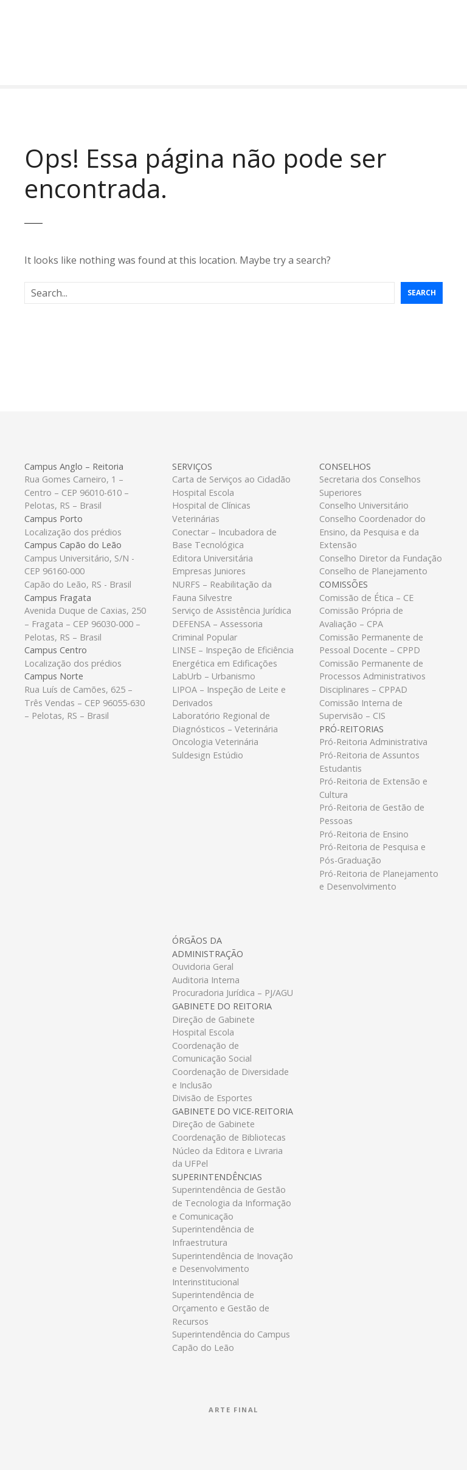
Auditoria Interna (206, 980)
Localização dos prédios (73, 532)
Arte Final (233, 1409)
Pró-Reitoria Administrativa (373, 741)
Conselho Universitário (364, 505)
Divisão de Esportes (212, 1098)
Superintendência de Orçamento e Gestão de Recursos (220, 1308)
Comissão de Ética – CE (366, 597)
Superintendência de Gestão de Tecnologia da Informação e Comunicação (231, 1202)
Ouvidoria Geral (203, 966)
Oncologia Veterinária (215, 741)
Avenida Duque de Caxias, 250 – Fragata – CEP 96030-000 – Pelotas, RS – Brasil (85, 623)
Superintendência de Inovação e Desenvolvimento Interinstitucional (232, 1269)
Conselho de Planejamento (373, 571)
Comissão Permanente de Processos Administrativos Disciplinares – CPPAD (372, 676)
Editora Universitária (212, 558)
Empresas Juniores (209, 571)
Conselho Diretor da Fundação (380, 558)
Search (421, 292)
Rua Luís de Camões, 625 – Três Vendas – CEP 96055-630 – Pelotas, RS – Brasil (84, 702)
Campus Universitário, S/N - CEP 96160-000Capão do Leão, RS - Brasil (79, 571)
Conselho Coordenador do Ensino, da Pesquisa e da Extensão (372, 532)
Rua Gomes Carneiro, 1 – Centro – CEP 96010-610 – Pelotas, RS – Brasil (76, 492)
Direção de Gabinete (213, 1019)
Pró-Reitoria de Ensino (364, 834)
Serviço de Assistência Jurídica (231, 610)
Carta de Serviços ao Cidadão (231, 479)
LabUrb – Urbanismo (213, 676)
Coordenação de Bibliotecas (229, 1137)
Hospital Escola (203, 492)
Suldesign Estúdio (207, 755)
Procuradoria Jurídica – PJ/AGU (232, 992)
